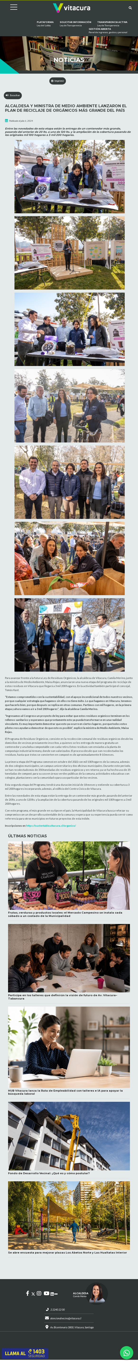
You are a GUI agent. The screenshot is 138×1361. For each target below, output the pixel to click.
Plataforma (45, 24)
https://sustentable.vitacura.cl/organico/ (51, 825)
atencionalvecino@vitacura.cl (65, 1319)
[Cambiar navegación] (10, 8)
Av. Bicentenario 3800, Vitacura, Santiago (72, 1328)
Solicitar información (75, 24)
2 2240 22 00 (57, 1310)
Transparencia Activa (112, 24)
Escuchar (13, 95)
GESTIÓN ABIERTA (108, 31)
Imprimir (57, 81)
